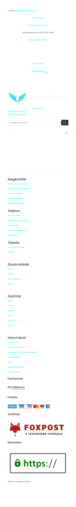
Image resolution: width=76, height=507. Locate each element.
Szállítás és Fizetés (38, 25)
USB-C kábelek (14, 193)
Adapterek (13, 235)
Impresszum (13, 342)
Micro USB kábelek (16, 203)
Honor (10, 305)
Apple (10, 300)
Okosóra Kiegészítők (17, 230)
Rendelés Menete (16, 367)
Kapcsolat (38, 18)
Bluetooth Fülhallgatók (18, 188)
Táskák (11, 252)
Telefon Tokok (14, 215)
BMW (10, 269)
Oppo (10, 315)
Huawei (11, 310)
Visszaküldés (14, 372)
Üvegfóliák (13, 225)
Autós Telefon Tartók (17, 220)
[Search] (64, 122)
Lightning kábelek (16, 198)
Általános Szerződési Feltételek (22, 352)
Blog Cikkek (38, 63)
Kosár (10, 362)
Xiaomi (11, 325)
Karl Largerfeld (14, 279)
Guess (10, 284)
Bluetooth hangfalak (17, 183)
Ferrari (11, 274)
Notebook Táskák (16, 247)
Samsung (12, 320)
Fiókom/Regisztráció (38, 40)
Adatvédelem (14, 357)
